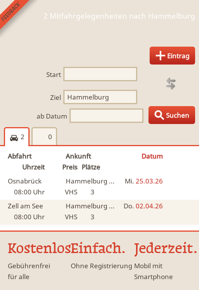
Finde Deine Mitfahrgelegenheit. (99, 27)
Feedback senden (19, 19)
